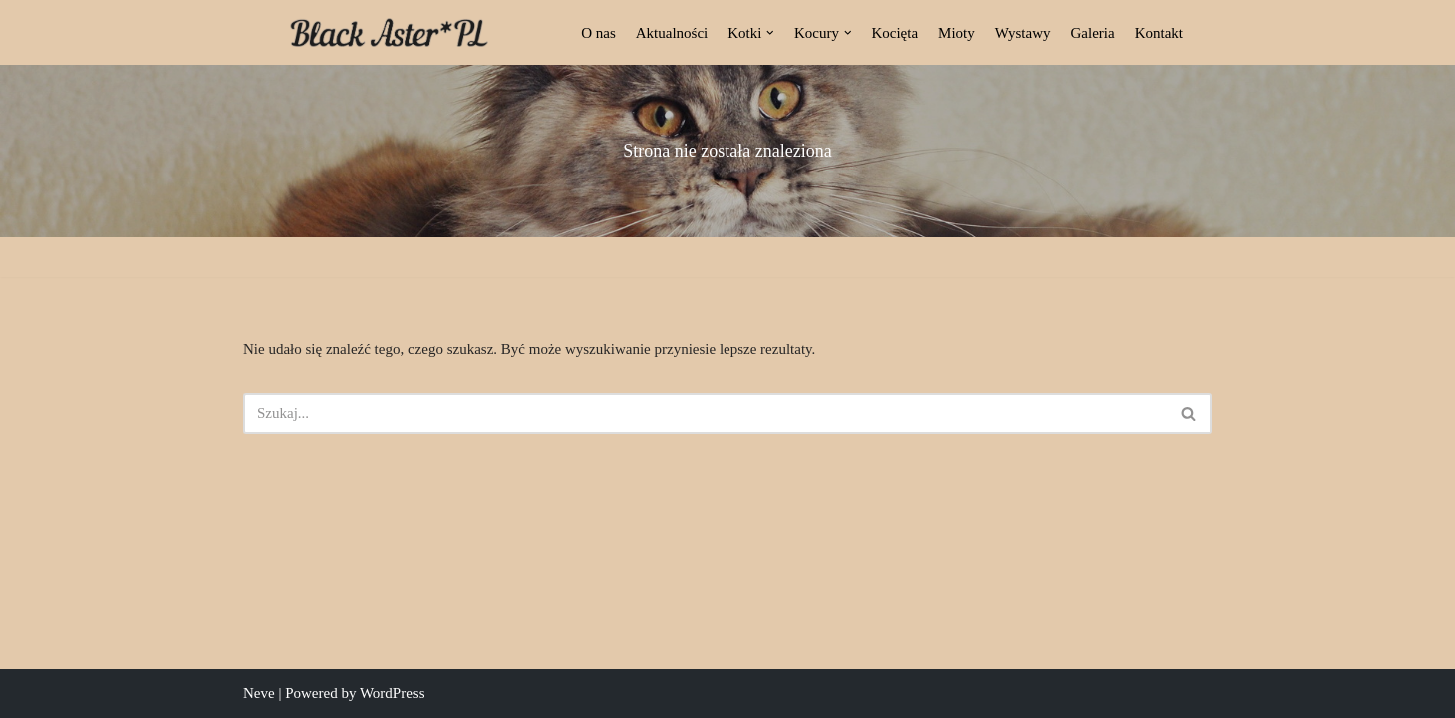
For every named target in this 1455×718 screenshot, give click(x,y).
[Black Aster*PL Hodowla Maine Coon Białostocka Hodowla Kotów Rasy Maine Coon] (389, 32)
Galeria (1093, 33)
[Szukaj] (705, 413)
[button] (770, 33)
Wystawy (1023, 33)
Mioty (956, 33)
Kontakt (1159, 33)
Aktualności (672, 33)
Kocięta (894, 33)
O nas (598, 33)
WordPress (392, 693)
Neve (259, 693)
